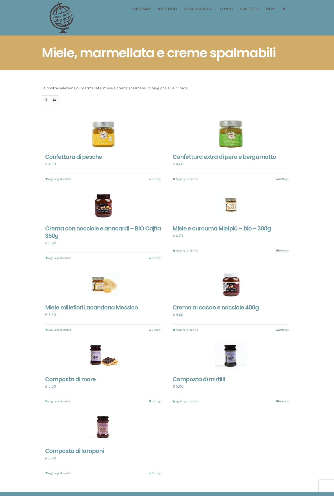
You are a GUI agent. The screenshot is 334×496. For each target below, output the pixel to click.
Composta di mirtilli (199, 379)
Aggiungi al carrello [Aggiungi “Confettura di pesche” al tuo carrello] (59, 178)
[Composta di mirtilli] (230, 356)
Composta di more (70, 379)
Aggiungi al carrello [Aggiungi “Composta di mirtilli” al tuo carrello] (187, 401)
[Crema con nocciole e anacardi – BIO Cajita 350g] (103, 205)
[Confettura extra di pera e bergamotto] (230, 133)
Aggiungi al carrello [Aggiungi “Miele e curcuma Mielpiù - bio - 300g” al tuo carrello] (187, 250)
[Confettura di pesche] (103, 133)
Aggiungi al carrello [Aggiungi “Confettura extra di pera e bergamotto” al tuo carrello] (187, 178)
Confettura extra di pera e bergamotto (224, 157)
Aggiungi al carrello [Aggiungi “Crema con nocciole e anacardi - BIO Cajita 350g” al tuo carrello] (59, 257)
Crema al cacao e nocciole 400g (216, 307)
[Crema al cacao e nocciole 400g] (230, 284)
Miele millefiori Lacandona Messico (91, 307)
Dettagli (156, 178)
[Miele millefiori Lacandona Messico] (103, 284)
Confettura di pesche (73, 157)
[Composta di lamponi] (103, 427)
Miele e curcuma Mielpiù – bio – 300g (222, 228)
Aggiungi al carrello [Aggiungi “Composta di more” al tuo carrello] (59, 401)
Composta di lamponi (74, 451)
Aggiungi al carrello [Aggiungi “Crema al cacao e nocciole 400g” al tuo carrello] (187, 329)
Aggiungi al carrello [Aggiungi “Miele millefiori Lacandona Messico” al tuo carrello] (59, 329)
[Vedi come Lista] (54, 100)
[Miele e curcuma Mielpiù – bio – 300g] (230, 205)
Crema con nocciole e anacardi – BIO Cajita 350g (103, 232)
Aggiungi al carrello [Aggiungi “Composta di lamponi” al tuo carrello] (59, 473)
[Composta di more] (103, 356)
